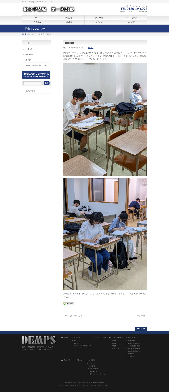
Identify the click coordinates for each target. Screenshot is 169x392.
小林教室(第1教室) (134, 343)
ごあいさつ (92, 363)
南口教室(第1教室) (134, 348)
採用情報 (92, 366)
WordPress (72, 385)
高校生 (114, 346)
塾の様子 (41, 34)
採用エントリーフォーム (98, 374)
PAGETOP (141, 329)
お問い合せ (79, 360)
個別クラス (115, 348)
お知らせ (29, 49)
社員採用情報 (94, 368)
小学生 (114, 340)
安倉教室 (131, 356)
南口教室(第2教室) (134, 351)
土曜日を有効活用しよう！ (73, 316)
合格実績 (67, 360)
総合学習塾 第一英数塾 (81, 382)
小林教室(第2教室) (134, 346)
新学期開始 (142, 316)
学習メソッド (101, 337)
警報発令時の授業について (36, 65)
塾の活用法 (30, 91)
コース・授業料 (117, 337)
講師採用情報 (94, 371)
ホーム (66, 337)
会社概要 (92, 360)
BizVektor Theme (84, 385)
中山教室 (131, 354)
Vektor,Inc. (97, 385)
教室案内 (131, 337)
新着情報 (77, 337)
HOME (24, 34)
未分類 (28, 60)
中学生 (114, 343)
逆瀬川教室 (132, 340)
